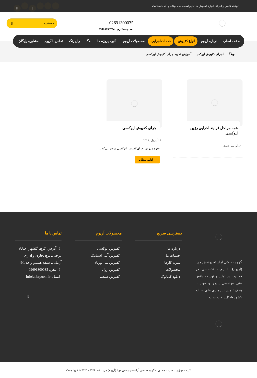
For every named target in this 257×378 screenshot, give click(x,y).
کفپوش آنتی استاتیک (105, 255)
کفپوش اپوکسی (108, 248)
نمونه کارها (172, 262)
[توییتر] (46, 293)
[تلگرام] (24, 5)
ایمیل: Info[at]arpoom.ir (43, 276)
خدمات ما (173, 255)
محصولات (173, 269)
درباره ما (173, 248)
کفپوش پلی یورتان (107, 262)
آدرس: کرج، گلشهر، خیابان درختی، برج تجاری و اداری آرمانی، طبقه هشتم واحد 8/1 (40, 255)
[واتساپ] (17, 8)
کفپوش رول (111, 269)
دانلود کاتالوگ (170, 276)
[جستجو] (12, 23)
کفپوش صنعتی (109, 276)
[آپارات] (32, 8)
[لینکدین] (40, 5)
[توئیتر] (55, 5)
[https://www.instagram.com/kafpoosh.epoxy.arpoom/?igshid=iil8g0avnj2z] (54, 293)
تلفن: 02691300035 (45, 269)
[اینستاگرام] (47, 5)
